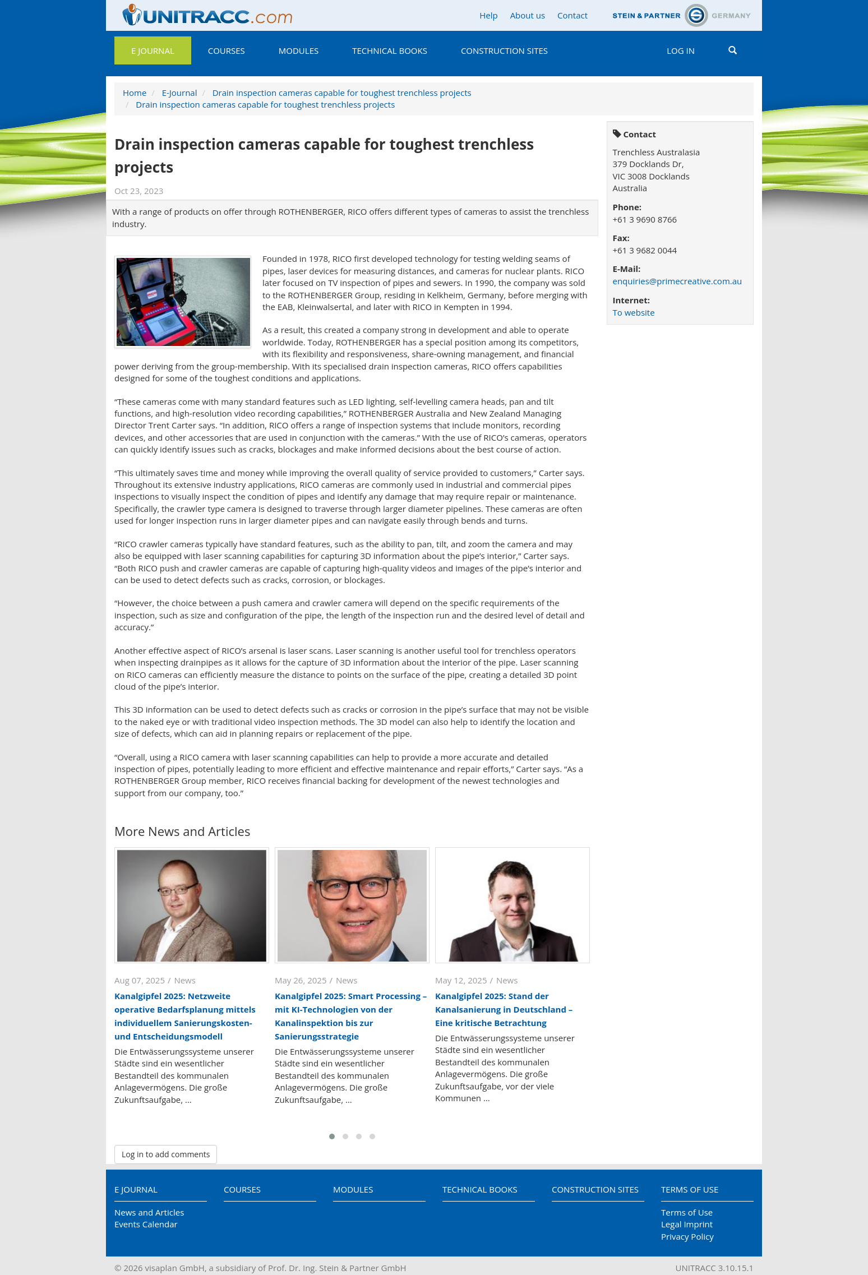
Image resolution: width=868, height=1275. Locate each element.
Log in (681, 50)
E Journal (152, 50)
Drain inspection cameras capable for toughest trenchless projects (342, 92)
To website (634, 312)
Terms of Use (689, 1189)
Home (134, 92)
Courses (226, 50)
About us (527, 15)
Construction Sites (504, 50)
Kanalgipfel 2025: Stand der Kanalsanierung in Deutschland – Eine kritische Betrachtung (503, 1009)
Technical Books (389, 50)
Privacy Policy (687, 1236)
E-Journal (179, 92)
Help (488, 15)
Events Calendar (146, 1224)
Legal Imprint (687, 1224)
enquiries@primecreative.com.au (677, 281)
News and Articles (149, 1212)
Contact (572, 15)
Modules (298, 50)
